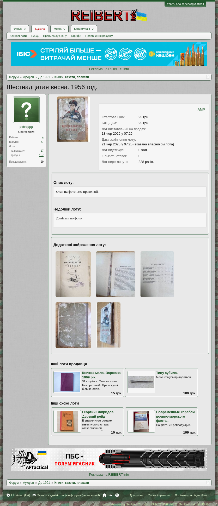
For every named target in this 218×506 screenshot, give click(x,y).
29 (42, 161)
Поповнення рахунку (99, 35)
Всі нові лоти (18, 35)
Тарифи (76, 35)
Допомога (136, 495)
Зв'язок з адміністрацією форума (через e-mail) (68, 495)
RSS (117, 495)
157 (41, 155)
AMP (201, 109)
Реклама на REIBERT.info (109, 69)
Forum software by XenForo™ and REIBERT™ (156, 504)
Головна (104, 495)
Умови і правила (158, 495)
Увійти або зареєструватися (185, 3)
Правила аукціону (54, 35)
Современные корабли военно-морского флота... (175, 416)
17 (42, 150)
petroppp (26, 127)
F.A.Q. (35, 35)
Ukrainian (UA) (20, 495)
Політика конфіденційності (192, 495)
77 (42, 141)
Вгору (111, 495)
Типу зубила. (167, 373)
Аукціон (40, 29)
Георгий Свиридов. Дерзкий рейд (98, 414)
